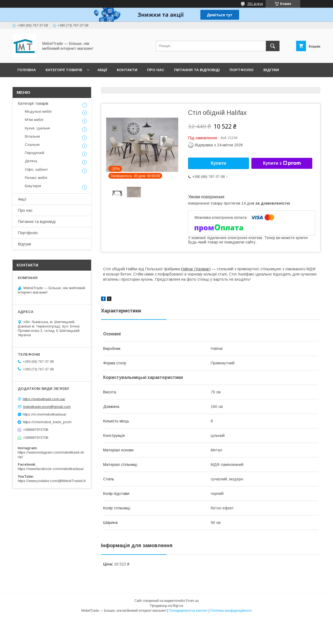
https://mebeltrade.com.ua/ (44, 399)
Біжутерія (33, 186)
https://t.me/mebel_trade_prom (47, 422)
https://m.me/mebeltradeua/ (44, 414)
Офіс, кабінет (36, 169)
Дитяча (31, 161)
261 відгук (255, 4)
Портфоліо (242, 70)
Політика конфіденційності (231, 611)
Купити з (282, 163)
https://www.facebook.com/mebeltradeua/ (51, 469)
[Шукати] (273, 46)
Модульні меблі (38, 111)
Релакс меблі (36, 178)
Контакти (127, 70)
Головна (26, 70)
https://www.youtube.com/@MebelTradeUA (52, 481)
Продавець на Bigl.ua (166, 606)
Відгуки (271, 70)
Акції (102, 70)
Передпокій (34, 153)
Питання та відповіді (197, 70)
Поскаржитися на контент (188, 611)
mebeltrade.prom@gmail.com (47, 407)
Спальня (32, 145)
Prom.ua (192, 601)
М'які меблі (34, 120)
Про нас (155, 70)
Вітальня (32, 136)
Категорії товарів (64, 70)
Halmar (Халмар (195, 269)
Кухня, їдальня (37, 128)
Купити (218, 163)
